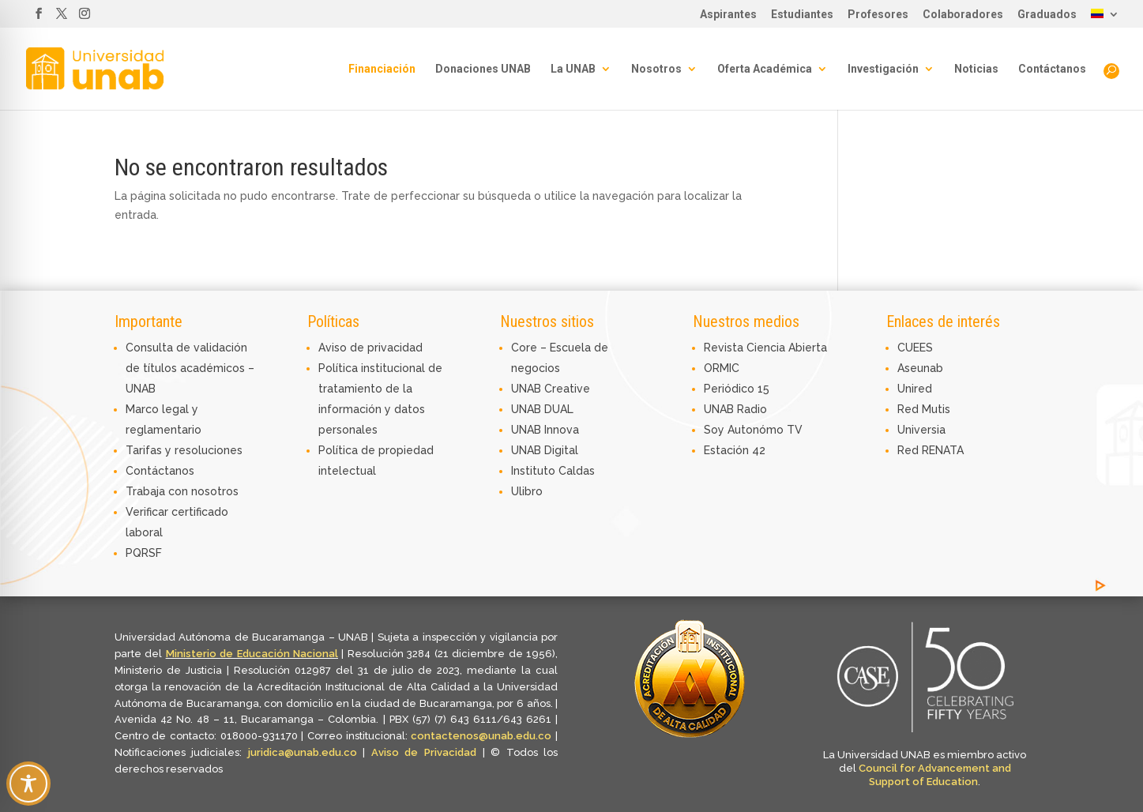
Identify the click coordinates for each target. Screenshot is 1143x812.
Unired (914, 388)
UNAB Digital (544, 450)
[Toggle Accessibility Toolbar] (28, 783)
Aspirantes (728, 15)
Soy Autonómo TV (753, 429)
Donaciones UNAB (483, 69)
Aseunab (920, 368)
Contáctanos (1052, 69)
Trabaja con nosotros (182, 491)
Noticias (976, 69)
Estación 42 (734, 450)
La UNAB (573, 69)
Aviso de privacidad (370, 347)
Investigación (883, 69)
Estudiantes (802, 15)
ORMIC (721, 368)
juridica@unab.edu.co (302, 752)
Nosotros (656, 69)
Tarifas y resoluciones (184, 450)
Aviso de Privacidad (427, 752)
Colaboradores (963, 15)
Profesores (878, 15)
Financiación (381, 69)
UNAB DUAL (542, 409)
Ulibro (527, 491)
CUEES (915, 347)
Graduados (1047, 15)
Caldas (576, 470)
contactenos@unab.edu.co (481, 736)
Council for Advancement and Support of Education (935, 775)
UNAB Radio (735, 409)
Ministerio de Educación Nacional (252, 654)
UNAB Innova (545, 429)
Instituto (534, 470)
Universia (921, 429)
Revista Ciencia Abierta (765, 347)
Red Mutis (923, 409)
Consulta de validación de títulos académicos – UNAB (190, 368)
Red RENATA (930, 450)
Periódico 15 (736, 388)
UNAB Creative (550, 388)
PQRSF (144, 553)
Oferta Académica (764, 69)
